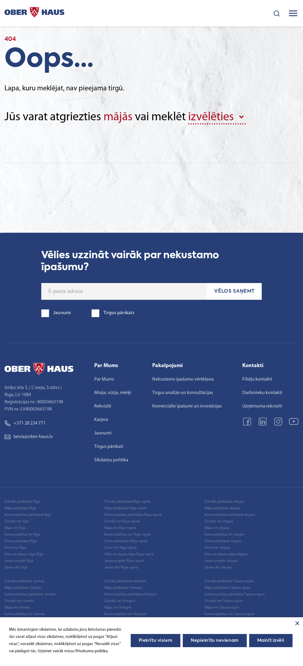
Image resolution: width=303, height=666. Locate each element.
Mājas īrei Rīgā (14, 528)
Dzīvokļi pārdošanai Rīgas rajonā (127, 502)
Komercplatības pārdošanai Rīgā (27, 515)
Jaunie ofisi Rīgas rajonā (121, 567)
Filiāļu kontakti (257, 379)
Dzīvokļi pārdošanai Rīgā (21, 502)
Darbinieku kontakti (262, 392)
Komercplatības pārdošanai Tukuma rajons (235, 594)
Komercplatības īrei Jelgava (224, 534)
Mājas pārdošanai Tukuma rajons (227, 588)
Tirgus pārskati (108, 446)
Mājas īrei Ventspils (118, 607)
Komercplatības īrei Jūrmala (24, 614)
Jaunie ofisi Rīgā (15, 567)
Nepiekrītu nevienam (215, 640)
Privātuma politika (91, 651)
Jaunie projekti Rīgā (18, 561)
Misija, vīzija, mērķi (112, 392)
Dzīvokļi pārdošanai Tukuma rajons (229, 581)
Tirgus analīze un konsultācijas (182, 392)
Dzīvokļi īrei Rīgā (16, 521)
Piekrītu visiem (155, 640)
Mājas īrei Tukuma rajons (222, 607)
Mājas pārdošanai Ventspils (123, 588)
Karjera (101, 419)
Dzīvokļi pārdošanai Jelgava (224, 502)
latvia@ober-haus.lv (28, 437)
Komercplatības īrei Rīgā (22, 534)
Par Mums (104, 379)
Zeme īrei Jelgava (217, 548)
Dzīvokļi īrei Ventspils (119, 601)
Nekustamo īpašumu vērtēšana (183, 379)
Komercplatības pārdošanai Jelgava (230, 515)
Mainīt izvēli (270, 640)
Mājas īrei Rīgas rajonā (120, 528)
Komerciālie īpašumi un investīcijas (187, 406)
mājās (118, 117)
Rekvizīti (102, 406)
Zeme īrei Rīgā (15, 548)
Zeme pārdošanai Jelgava (223, 541)
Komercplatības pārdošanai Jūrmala (29, 594)
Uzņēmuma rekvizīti (262, 406)
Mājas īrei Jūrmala (17, 607)
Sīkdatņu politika (111, 460)
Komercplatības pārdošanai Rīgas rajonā (132, 515)
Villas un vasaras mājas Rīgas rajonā (128, 554)
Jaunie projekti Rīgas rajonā (124, 561)
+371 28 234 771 (24, 423)
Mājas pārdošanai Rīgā (20, 508)
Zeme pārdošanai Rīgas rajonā (125, 541)
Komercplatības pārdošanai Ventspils (130, 594)
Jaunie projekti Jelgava (221, 561)
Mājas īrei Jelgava (217, 528)
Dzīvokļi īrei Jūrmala (19, 601)
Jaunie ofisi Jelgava (218, 567)
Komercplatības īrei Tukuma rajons (229, 614)
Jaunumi (103, 433)
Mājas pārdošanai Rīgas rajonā (125, 508)
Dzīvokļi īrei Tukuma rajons (224, 601)
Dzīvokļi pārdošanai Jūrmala (24, 581)
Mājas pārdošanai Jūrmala (22, 588)
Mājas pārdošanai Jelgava (222, 508)
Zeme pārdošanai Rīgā (20, 541)
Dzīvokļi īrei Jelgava (219, 521)
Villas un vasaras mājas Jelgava (226, 554)
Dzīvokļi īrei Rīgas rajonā (121, 521)
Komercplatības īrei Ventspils (125, 614)
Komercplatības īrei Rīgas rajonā (127, 534)
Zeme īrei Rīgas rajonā (120, 548)
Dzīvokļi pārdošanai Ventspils (125, 581)
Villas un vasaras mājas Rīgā (23, 554)
